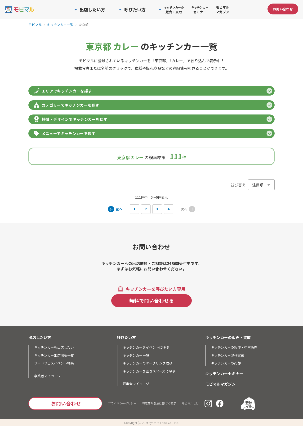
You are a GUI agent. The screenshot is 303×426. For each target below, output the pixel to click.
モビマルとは (190, 403)
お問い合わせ (283, 9)
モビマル (35, 25)
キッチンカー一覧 (60, 25)
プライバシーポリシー (122, 403)
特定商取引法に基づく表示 (159, 403)
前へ (119, 209)
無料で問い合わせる (151, 300)
